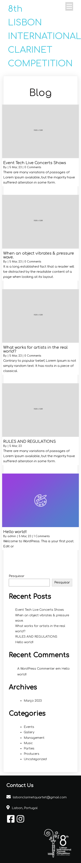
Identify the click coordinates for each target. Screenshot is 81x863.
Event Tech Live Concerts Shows (39, 609)
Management (34, 737)
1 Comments (42, 536)
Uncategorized (35, 759)
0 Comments (32, 167)
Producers (31, 753)
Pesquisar (16, 576)
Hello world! (24, 642)
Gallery (29, 732)
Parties (29, 748)
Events (29, 727)
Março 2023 (33, 700)
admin (11, 536)
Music (28, 743)
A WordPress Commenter (36, 668)
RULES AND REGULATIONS (36, 636)
